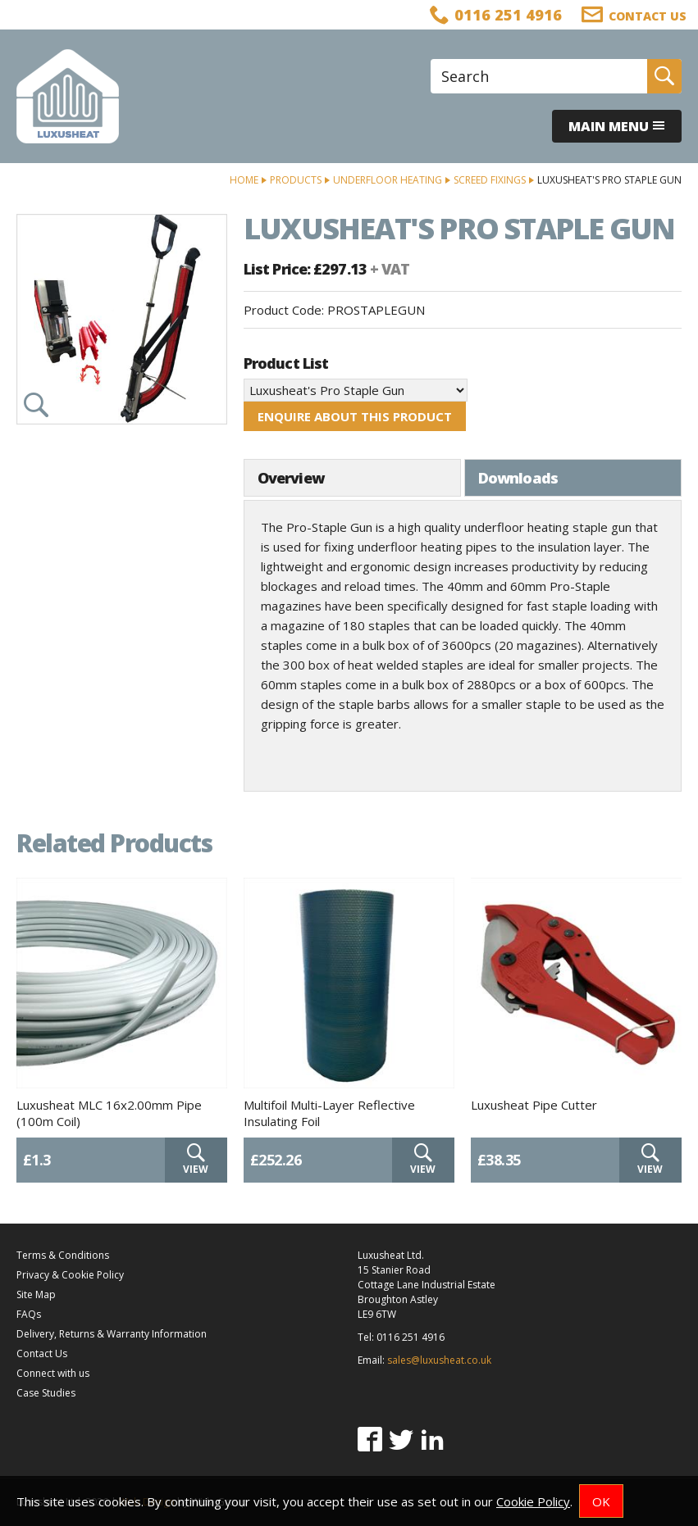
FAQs (28, 1314)
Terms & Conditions (62, 1255)
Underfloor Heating (387, 180)
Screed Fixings (490, 180)
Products (296, 180)
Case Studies (45, 1393)
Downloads (518, 478)
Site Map (36, 1294)
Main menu (616, 126)
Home (244, 180)
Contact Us (41, 1353)
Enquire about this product (355, 416)
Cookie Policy (533, 1501)
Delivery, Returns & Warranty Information (111, 1334)
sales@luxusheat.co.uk (439, 1360)
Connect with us (52, 1373)
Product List (286, 363)
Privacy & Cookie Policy (70, 1275)
